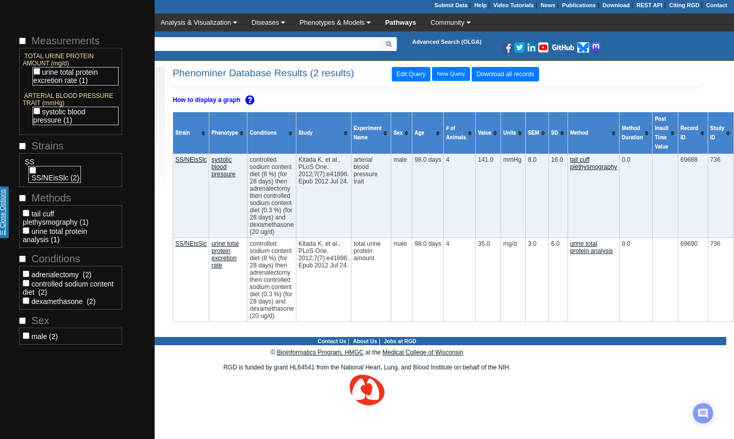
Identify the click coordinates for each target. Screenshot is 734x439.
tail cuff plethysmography (593, 163)
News (548, 5)
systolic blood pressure (223, 167)
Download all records (505, 74)
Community (450, 22)
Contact (716, 5)
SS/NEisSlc (191, 159)
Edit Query (411, 74)
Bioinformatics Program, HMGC (320, 352)
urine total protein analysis (591, 247)
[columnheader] (191, 133)
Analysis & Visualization (198, 22)
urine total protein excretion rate (225, 254)
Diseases (268, 22)
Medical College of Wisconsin (422, 352)
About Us (365, 341)
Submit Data (451, 5)
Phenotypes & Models (335, 22)
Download (616, 5)
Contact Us (332, 341)
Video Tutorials (513, 5)
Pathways (400, 22)
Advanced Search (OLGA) (446, 42)
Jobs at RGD (400, 341)
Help (480, 5)
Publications (579, 5)
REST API (649, 5)
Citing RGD (684, 5)
